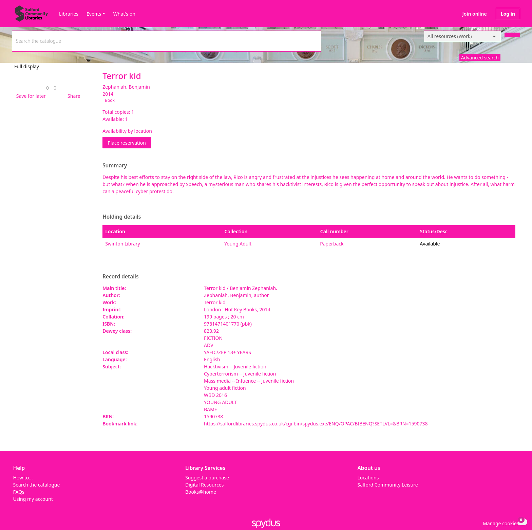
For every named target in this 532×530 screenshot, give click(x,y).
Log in (508, 14)
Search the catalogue (36, 484)
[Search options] (462, 36)
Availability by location (127, 131)
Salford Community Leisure (388, 484)
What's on (124, 14)
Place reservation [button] (129, 142)
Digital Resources (204, 484)
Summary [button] (114, 166)
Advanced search (480, 57)
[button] (30, 95)
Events (94, 14)
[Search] (512, 35)
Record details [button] (120, 277)
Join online (474, 14)
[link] (47, 88)
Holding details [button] (121, 217)
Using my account (33, 499)
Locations (368, 477)
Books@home (200, 492)
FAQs (18, 492)
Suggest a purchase (207, 477)
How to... (23, 477)
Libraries (68, 14)
